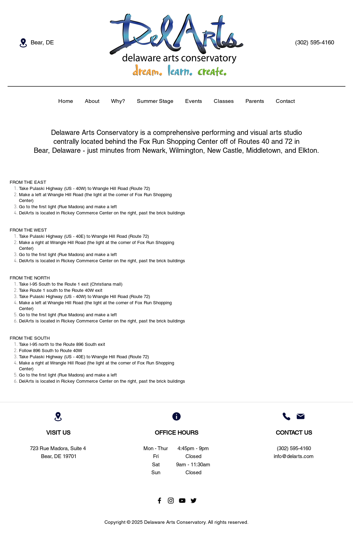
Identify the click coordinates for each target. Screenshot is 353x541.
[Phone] (286, 416)
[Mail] (300, 416)
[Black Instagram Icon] (171, 501)
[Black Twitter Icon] (194, 501)
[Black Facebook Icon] (159, 501)
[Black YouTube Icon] (182, 501)
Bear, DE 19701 (59, 456)
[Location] (23, 42)
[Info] (176, 416)
